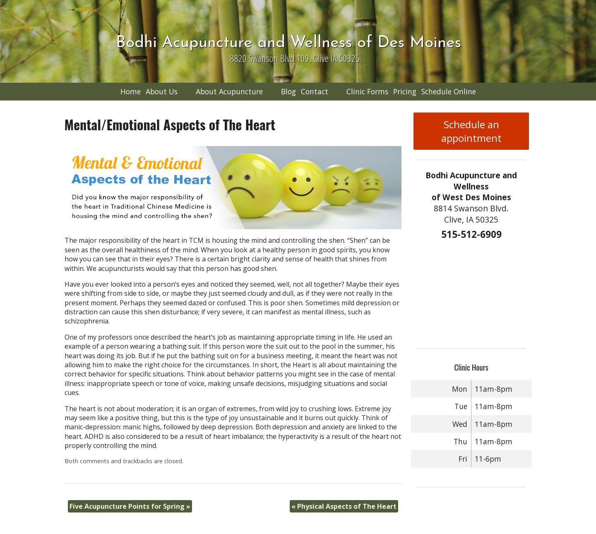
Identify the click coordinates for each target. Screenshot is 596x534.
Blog (288, 91)
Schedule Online (448, 91)
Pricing (404, 91)
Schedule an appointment (471, 131)
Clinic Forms (367, 91)
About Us (162, 91)
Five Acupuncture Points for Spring (130, 506)
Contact (314, 91)
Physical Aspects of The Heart (344, 506)
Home (130, 91)
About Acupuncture (229, 91)
